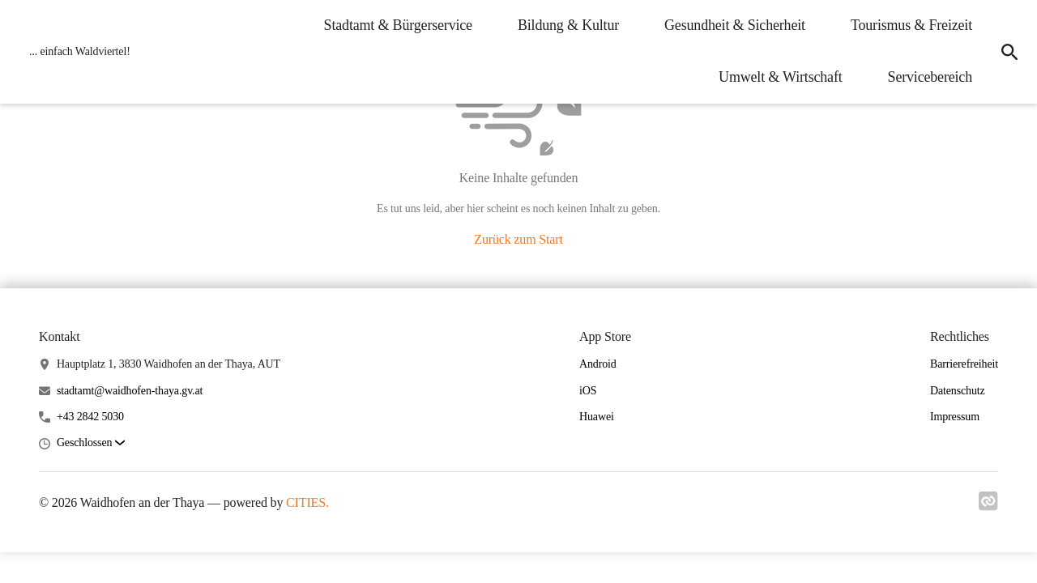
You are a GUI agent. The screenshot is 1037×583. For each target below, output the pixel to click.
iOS (587, 391)
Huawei (596, 417)
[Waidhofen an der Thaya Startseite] (74, 51)
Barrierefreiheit (964, 364)
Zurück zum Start (518, 239)
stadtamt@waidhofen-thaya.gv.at (130, 391)
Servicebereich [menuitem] (930, 77)
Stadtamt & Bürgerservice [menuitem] (398, 25)
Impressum (954, 417)
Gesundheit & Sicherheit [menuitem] (734, 25)
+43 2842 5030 (90, 417)
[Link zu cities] (988, 506)
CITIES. (307, 502)
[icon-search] (1009, 52)
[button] (91, 443)
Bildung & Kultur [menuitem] (568, 25)
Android (598, 364)
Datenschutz (957, 391)
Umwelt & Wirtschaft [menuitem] (781, 77)
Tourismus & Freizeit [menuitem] (911, 25)
